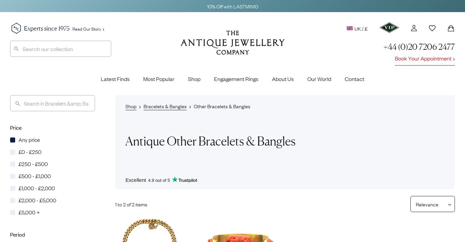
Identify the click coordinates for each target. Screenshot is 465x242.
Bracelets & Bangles (165, 106)
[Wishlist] (432, 28)
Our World (319, 78)
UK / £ (357, 28)
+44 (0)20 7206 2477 (419, 47)
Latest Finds (115, 78)
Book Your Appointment (425, 58)
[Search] (52, 103)
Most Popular (159, 78)
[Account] (414, 28)
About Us (283, 78)
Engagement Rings (236, 78)
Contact (354, 78)
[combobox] (60, 49)
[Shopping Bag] (451, 28)
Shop (194, 78)
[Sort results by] (430, 204)
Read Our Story (88, 28)
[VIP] (389, 27)
